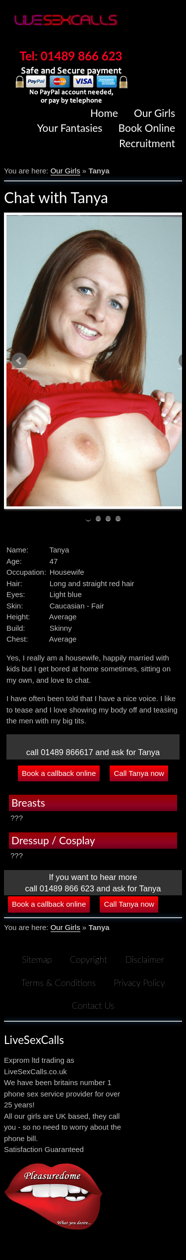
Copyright (88, 959)
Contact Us (93, 1005)
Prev (19, 361)
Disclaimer (144, 959)
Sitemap (37, 959)
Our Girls (154, 113)
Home (104, 113)
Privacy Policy (139, 982)
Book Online (147, 127)
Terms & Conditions (58, 982)
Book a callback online (59, 773)
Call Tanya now (139, 773)
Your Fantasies (70, 127)
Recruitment (147, 143)
